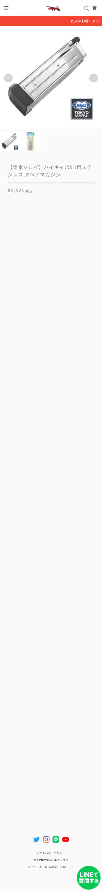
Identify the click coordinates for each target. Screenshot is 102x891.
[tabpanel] (51, 78)
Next (93, 78)
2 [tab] (53, 134)
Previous (8, 78)
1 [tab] (48, 134)
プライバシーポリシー (51, 853)
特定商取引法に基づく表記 (51, 860)
